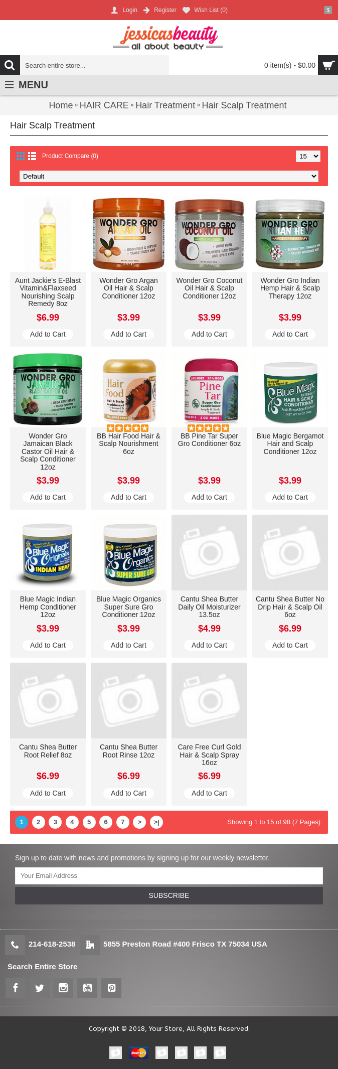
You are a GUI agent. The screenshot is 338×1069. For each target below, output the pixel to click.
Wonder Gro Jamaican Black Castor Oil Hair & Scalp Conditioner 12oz (48, 451)
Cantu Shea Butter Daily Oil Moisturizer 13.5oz (209, 607)
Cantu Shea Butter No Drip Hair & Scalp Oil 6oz (290, 607)
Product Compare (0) (70, 156)
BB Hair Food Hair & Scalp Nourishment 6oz (128, 443)
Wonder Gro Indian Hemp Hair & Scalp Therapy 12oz (290, 288)
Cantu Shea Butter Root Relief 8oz (48, 750)
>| (156, 822)
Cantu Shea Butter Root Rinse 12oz (128, 750)
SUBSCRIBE (169, 895)
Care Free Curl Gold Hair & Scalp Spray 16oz (209, 755)
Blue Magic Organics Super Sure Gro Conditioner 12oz (128, 607)
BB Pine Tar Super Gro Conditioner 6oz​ (209, 439)
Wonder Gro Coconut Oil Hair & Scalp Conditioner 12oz (209, 288)
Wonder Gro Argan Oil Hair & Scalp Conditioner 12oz (128, 288)
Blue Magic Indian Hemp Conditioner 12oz (48, 607)
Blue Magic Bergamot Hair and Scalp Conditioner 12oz (290, 443)
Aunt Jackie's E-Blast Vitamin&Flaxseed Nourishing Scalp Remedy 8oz (48, 292)
